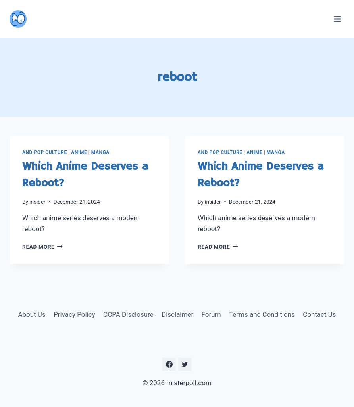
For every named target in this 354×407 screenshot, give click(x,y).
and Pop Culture (44, 152)
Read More (42, 246)
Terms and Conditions (262, 314)
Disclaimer (177, 314)
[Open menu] (337, 19)
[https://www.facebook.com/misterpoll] (169, 364)
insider (37, 201)
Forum (211, 314)
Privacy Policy (74, 314)
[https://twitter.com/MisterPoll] (185, 364)
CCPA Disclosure (128, 314)
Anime (79, 152)
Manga (100, 152)
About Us (31, 314)
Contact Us (319, 314)
